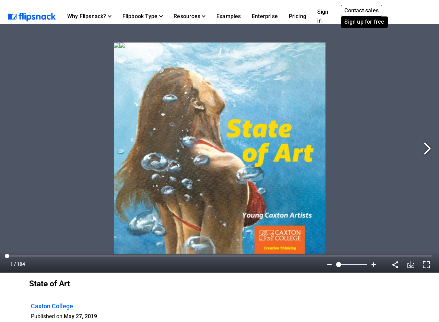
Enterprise (265, 16)
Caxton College (52, 306)
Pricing (297, 16)
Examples (228, 16)
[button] (89, 16)
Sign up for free (364, 22)
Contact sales (361, 10)
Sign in (323, 16)
